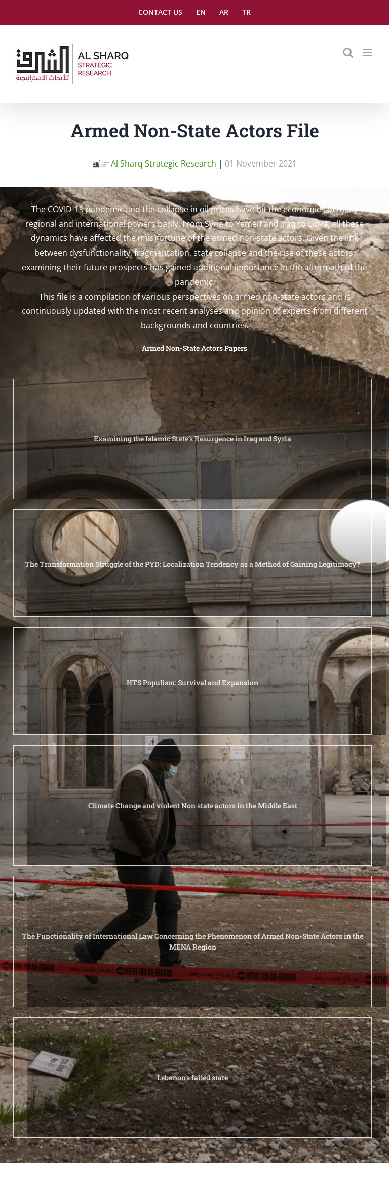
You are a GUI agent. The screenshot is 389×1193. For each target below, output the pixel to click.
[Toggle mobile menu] (368, 52)
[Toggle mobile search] (348, 52)
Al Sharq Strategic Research (154, 163)
